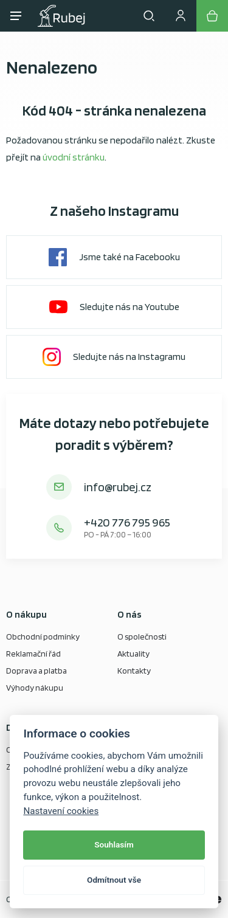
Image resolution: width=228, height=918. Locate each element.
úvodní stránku (74, 157)
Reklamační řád (33, 653)
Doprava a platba (36, 670)
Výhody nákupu (34, 687)
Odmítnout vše (114, 880)
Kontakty (134, 670)
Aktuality (133, 653)
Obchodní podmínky (43, 636)
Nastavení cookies (60, 811)
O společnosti (142, 636)
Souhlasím (113, 844)
